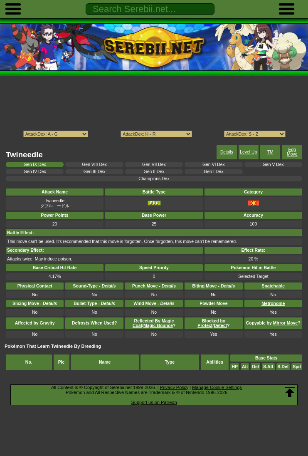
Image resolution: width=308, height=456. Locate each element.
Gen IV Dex (35, 171)
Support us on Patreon (154, 402)
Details (226, 152)
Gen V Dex (273, 164)
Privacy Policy (174, 387)
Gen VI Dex (213, 164)
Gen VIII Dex (94, 164)
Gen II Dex (154, 171)
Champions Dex (153, 178)
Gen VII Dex (154, 164)
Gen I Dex (213, 171)
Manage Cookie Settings (217, 387)
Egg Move (292, 151)
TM (270, 152)
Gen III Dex (95, 171)
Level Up (248, 152)
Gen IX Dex (35, 164)
